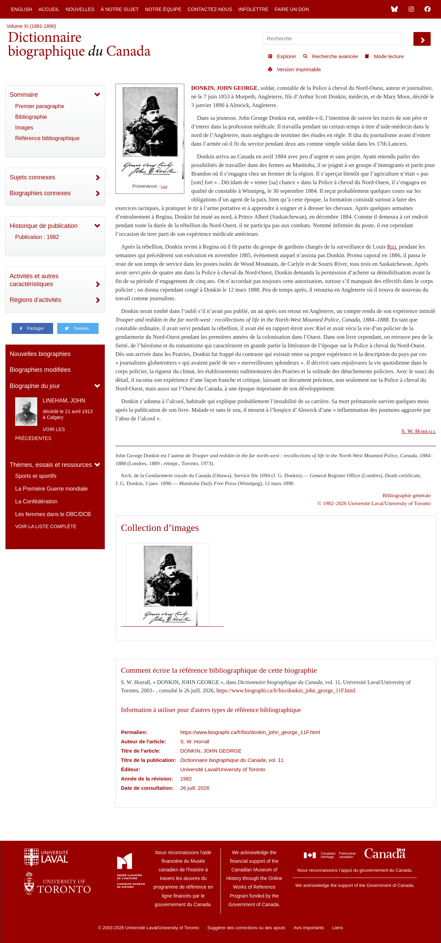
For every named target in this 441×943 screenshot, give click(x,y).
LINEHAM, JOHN (64, 401)
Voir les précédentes (40, 434)
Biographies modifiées (40, 369)
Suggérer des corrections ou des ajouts (246, 927)
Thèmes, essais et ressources (51, 464)
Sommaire (24, 94)
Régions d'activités (35, 299)
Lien (164, 186)
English (21, 9)
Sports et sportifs (36, 476)
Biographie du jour (35, 386)
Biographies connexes (40, 193)
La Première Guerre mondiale (51, 489)
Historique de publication (44, 225)
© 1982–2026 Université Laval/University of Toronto (374, 503)
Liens (337, 927)
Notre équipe (163, 9)
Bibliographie (31, 117)
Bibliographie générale (406, 495)
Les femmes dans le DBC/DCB (53, 514)
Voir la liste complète (45, 526)
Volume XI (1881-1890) (31, 26)
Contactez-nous (209, 9)
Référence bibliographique (47, 138)
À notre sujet (120, 9)
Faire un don (292, 9)
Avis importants (309, 927)
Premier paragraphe (39, 106)
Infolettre (253, 9)
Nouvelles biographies (40, 353)
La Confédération (36, 501)
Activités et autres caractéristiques (34, 280)
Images (24, 127)
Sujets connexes (32, 177)
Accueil (48, 9)
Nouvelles (79, 9)
